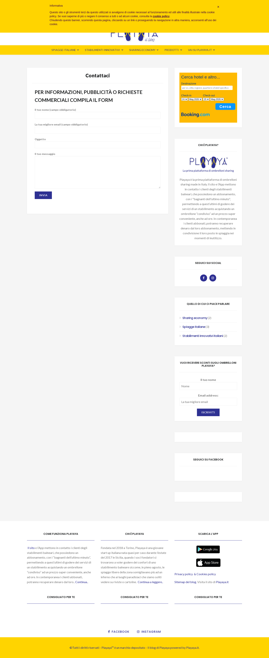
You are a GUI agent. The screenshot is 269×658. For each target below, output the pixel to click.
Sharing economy (142, 50)
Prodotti (171, 50)
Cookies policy (206, 574)
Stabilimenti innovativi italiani (202, 336)
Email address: (208, 395)
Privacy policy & (185, 574)
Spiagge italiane (63, 50)
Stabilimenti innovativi (102, 50)
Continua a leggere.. (150, 582)
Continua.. (81, 582)
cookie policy (161, 16)
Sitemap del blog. (185, 582)
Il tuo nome (208, 379)
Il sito (31, 548)
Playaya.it (222, 582)
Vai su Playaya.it (200, 50)
